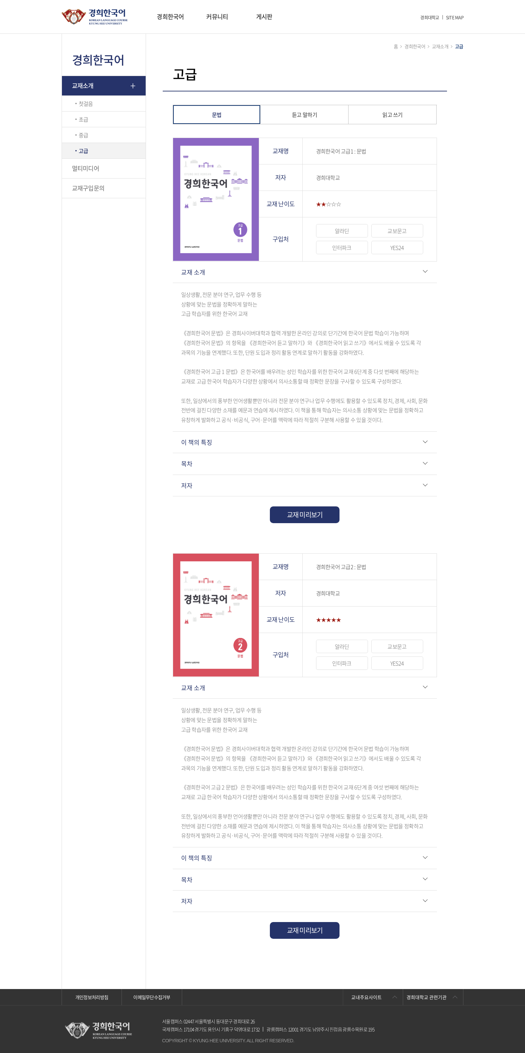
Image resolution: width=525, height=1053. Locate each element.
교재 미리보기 (305, 514)
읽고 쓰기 (392, 115)
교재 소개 (193, 272)
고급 (83, 151)
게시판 (264, 16)
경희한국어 (170, 16)
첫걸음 (86, 103)
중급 (83, 135)
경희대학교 (429, 17)
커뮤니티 (217, 16)
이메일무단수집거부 (151, 997)
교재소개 (83, 85)
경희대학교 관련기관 (426, 997)
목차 (187, 463)
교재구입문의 (88, 188)
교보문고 (396, 231)
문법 (217, 115)
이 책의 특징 (196, 442)
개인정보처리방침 (91, 997)
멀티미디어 (85, 168)
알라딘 (342, 231)
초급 (83, 119)
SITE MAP (454, 17)
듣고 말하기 (304, 115)
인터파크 (341, 247)
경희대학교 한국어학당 (95, 17)
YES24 (397, 247)
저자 (187, 485)
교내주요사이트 (366, 997)
